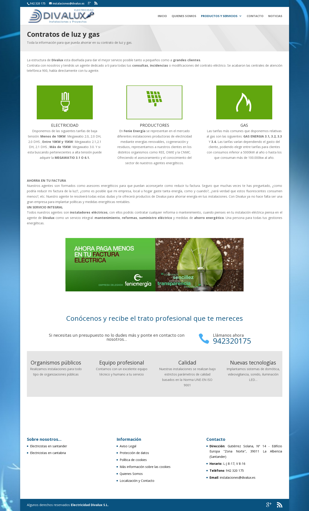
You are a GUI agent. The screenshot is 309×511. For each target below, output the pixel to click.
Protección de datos (134, 453)
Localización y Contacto (137, 480)
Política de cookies (133, 460)
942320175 (232, 341)
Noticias (275, 16)
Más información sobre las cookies (145, 467)
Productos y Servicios (219, 16)
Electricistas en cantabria (48, 453)
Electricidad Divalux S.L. (90, 505)
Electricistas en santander (48, 446)
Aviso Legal (128, 446)
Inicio (162, 16)
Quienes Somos (184, 16)
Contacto (255, 16)
